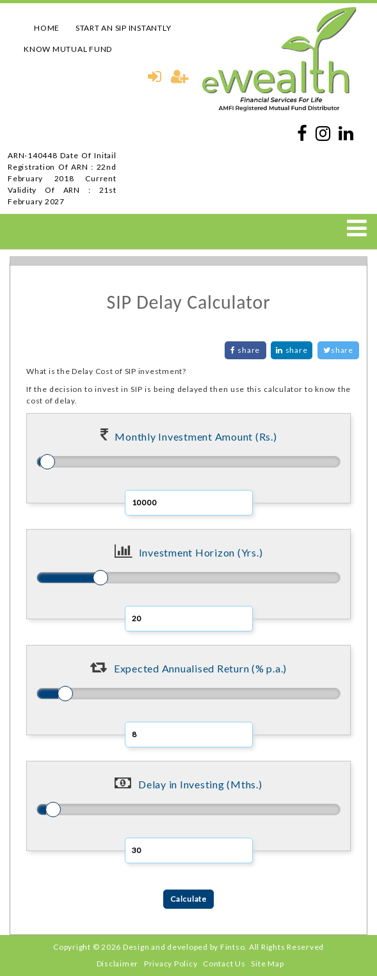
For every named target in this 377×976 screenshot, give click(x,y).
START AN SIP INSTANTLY (124, 28)
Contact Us (224, 963)
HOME (47, 28)
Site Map (267, 963)
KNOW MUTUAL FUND (68, 49)
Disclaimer (118, 963)
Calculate (188, 899)
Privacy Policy (171, 963)
